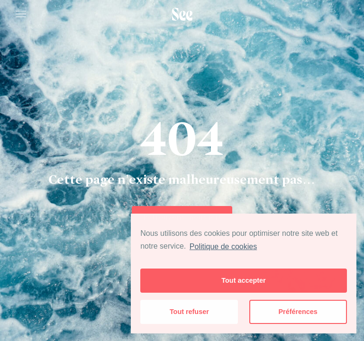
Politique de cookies (223, 246)
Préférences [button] (297, 311)
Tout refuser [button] (189, 311)
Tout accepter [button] (243, 280)
